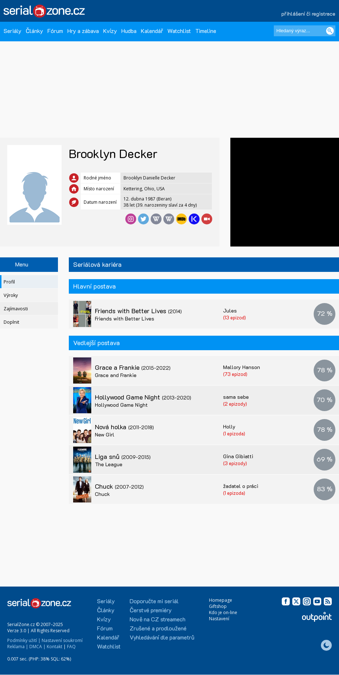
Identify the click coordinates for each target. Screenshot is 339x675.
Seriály (12, 30)
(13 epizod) (234, 317)
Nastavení (219, 619)
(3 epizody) (235, 463)
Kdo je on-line (223, 612)
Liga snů (123, 456)
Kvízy (110, 30)
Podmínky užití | (24, 640)
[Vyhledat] (330, 31)
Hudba (129, 30)
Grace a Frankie (133, 367)
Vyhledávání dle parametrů (162, 637)
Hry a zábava (83, 30)
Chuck (119, 486)
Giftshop (218, 606)
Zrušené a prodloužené (158, 628)
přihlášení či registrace (308, 13)
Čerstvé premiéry (151, 610)
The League (108, 464)
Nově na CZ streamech (157, 619)
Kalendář (152, 30)
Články (34, 30)
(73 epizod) (235, 374)
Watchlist (179, 30)
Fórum (55, 30)
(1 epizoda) (234, 433)
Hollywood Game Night (143, 397)
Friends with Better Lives (138, 310)
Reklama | (17, 646)
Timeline (205, 30)
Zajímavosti (16, 309)
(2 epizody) (235, 404)
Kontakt (54, 646)
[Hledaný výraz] (304, 30)
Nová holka (124, 426)
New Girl (104, 434)
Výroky (11, 295)
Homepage (220, 600)
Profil (9, 282)
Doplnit (11, 322)
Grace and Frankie (116, 375)
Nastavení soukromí (62, 640)
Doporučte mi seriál (154, 601)
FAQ (71, 646)
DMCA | (37, 646)
